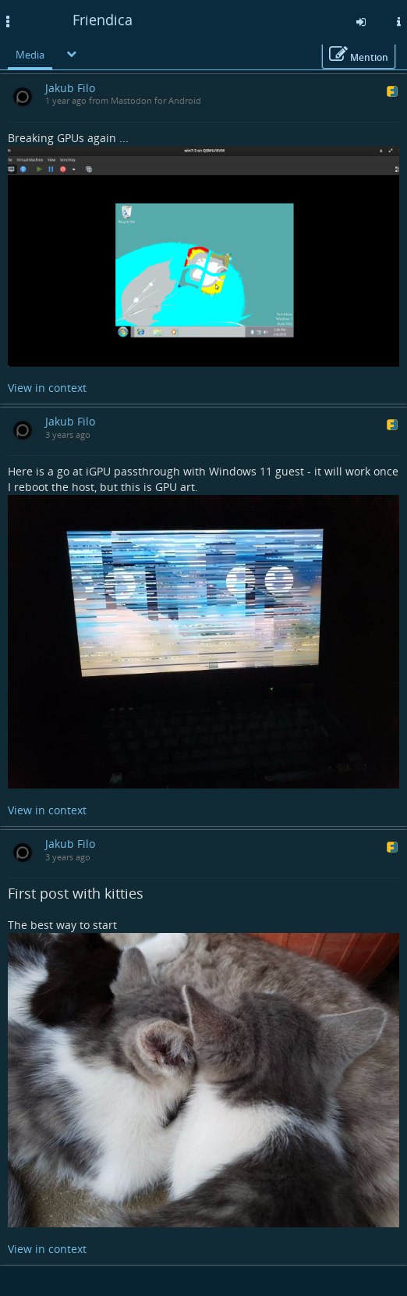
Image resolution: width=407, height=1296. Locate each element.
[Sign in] (361, 21)
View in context (47, 387)
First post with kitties (75, 893)
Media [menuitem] (30, 55)
